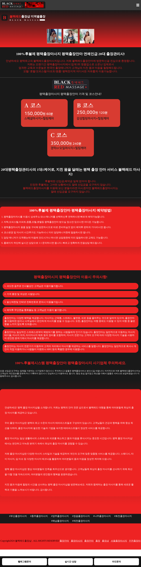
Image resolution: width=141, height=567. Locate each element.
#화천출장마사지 (123, 516)
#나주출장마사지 (102, 516)
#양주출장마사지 (60, 516)
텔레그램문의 (24, 561)
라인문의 (116, 561)
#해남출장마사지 (60, 521)
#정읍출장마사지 (81, 516)
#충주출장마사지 (39, 516)
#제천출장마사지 (81, 521)
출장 (98, 541)
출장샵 (105, 541)
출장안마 (64, 541)
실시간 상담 (70, 561)
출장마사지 (77, 541)
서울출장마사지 (119, 541)
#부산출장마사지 (18, 516)
